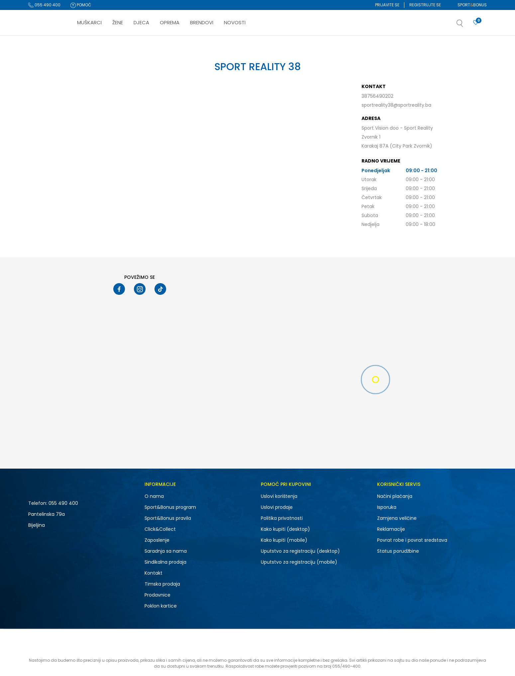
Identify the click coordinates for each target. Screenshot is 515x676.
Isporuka (386, 507)
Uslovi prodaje (277, 507)
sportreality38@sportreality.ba (396, 105)
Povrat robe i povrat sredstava (412, 540)
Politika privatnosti (282, 518)
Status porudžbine (398, 551)
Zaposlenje (157, 540)
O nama (154, 496)
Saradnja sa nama (166, 551)
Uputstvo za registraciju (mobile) (299, 562)
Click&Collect (160, 529)
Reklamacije (391, 529)
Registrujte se (425, 5)
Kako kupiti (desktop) (285, 529)
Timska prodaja (162, 584)
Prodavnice (157, 595)
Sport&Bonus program (170, 507)
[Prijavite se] (475, 22)
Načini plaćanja (394, 496)
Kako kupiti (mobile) (284, 540)
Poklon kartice (161, 606)
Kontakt (153, 573)
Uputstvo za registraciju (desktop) (300, 551)
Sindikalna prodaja (165, 562)
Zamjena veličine (397, 518)
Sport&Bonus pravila (168, 518)
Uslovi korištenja (279, 496)
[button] (466, 25)
